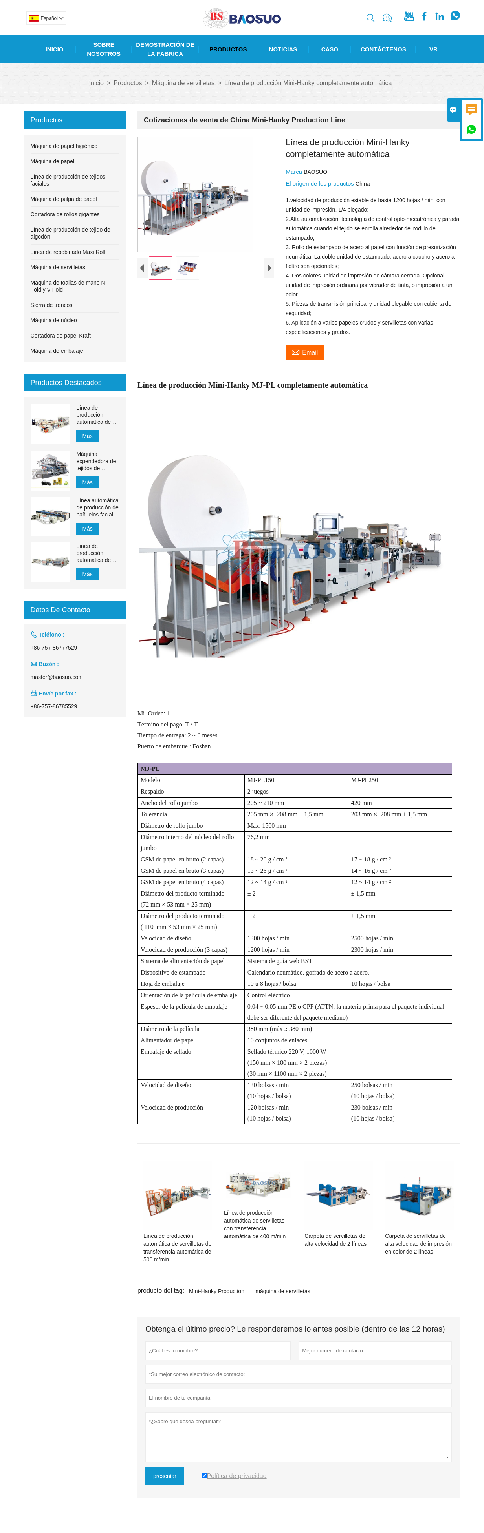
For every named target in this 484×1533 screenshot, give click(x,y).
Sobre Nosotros (104, 49)
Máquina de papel (52, 161)
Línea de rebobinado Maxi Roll (68, 252)
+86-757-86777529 (54, 647)
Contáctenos (383, 49)
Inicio (55, 49)
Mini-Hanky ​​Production (216, 1291)
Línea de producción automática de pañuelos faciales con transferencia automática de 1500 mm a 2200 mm (97, 553)
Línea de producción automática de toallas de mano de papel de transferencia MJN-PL (95, 415)
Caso (329, 49)
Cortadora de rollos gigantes (65, 214)
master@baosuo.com (57, 677)
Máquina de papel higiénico (64, 146)
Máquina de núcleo (54, 320)
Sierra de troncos (52, 305)
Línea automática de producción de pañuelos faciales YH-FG (97, 507)
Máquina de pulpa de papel (64, 199)
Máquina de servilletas (183, 83)
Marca (295, 171)
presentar (164, 1476)
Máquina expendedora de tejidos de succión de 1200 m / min (96, 461)
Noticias (283, 49)
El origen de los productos (321, 183)
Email (305, 351)
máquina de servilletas (282, 1291)
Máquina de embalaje (57, 351)
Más (87, 436)
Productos (228, 49)
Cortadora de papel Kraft (61, 335)
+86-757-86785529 (54, 706)
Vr (433, 49)
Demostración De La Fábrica (165, 49)
